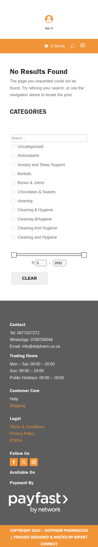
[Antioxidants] (13, 155)
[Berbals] (13, 173)
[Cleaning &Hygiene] (13, 219)
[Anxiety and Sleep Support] (13, 164)
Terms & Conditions (27, 427)
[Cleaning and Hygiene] (13, 237)
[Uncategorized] (13, 146)
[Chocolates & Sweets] (13, 192)
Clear (29, 278)
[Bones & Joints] (13, 183)
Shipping (17, 406)
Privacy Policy (22, 433)
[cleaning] (13, 201)
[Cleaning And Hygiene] (13, 228)
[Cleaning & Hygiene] (13, 210)
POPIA (16, 440)
